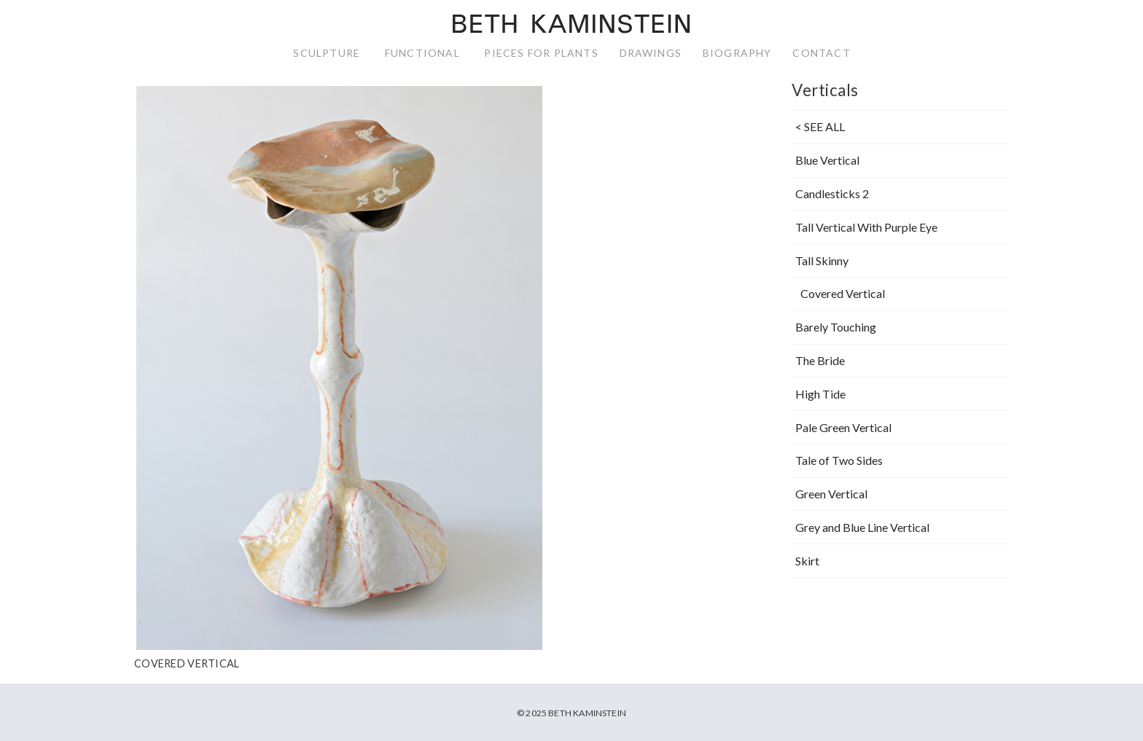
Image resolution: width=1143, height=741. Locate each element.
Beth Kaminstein (571, 26)
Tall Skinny (822, 260)
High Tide (820, 394)
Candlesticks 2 (832, 193)
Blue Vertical (827, 160)
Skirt (807, 561)
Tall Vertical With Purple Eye (866, 227)
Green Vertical (831, 494)
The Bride (820, 360)
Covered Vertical (842, 294)
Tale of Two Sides (839, 460)
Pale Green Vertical (843, 427)
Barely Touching (835, 327)
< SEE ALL (820, 127)
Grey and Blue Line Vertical (862, 527)
